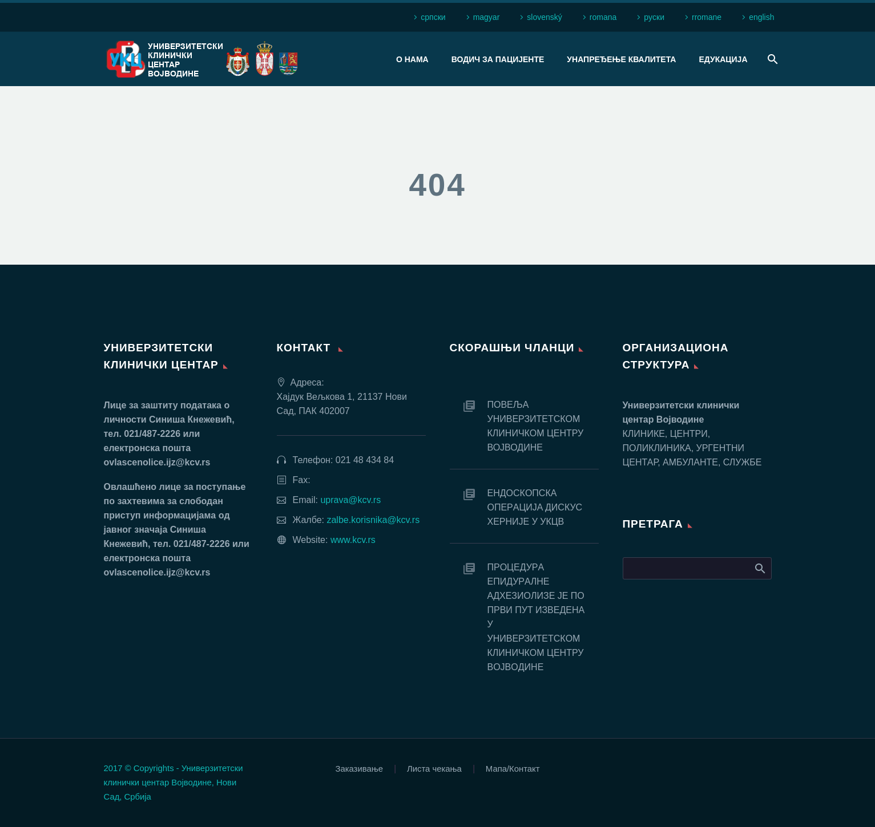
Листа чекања (434, 769)
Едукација (723, 59)
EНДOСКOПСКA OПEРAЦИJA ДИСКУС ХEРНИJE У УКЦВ (535, 507)
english (761, 17)
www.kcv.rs (353, 540)
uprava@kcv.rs (350, 500)
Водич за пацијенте (498, 59)
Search (759, 568)
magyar (486, 17)
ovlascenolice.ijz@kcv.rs (157, 462)
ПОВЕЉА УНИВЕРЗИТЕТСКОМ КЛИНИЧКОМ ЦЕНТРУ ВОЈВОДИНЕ (535, 426)
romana (603, 17)
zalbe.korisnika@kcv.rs (373, 520)
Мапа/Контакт (513, 769)
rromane (706, 17)
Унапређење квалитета (621, 59)
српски (433, 17)
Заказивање (359, 769)
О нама (412, 59)
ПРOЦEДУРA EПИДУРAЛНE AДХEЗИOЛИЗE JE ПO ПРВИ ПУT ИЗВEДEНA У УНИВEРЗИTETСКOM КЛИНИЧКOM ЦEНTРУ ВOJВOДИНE (535, 617)
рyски (654, 17)
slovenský (544, 17)
